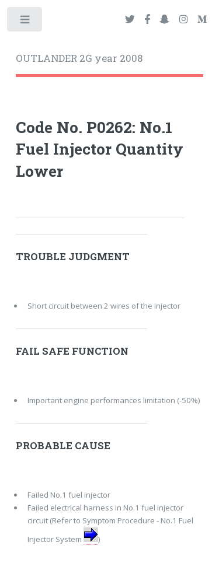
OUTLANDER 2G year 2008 (79, 58)
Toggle (25, 22)
